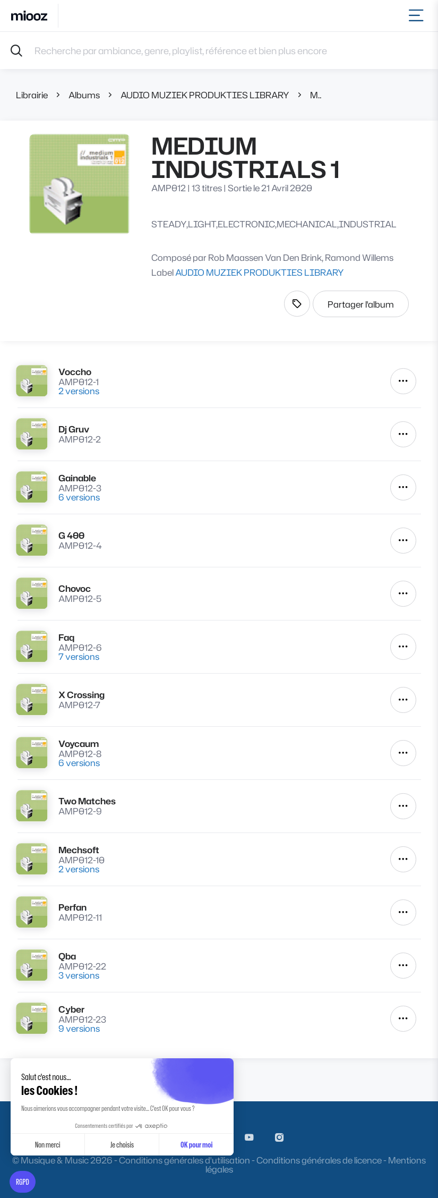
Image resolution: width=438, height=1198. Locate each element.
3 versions (78, 975)
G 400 (71, 535)
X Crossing (81, 694)
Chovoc (74, 588)
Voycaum (78, 743)
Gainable (77, 477)
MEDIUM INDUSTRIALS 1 (315, 94)
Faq (66, 637)
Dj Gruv (73, 429)
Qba (67, 956)
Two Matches (87, 800)
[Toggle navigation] (418, 15)
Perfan (72, 907)
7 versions (78, 656)
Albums (84, 94)
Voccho (74, 371)
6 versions (79, 497)
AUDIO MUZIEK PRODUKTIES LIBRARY (205, 94)
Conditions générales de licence (319, 1160)
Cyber (71, 1009)
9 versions (79, 1028)
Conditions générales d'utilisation (184, 1160)
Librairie (32, 94)
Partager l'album (361, 304)
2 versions (78, 390)
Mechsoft (78, 849)
